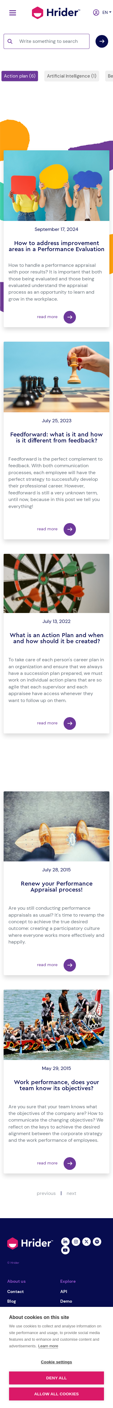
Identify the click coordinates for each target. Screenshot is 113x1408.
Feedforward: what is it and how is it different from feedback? (56, 438)
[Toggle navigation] (11, 12)
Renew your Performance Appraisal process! (57, 887)
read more (56, 317)
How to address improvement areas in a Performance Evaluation (57, 246)
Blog (11, 1301)
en (103, 12)
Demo (66, 1301)
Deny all (56, 1378)
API (63, 1291)
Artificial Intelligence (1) (71, 76)
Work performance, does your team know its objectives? (56, 1085)
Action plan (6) (20, 76)
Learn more (48, 1346)
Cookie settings (56, 1362)
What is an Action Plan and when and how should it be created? (57, 638)
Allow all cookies (56, 1394)
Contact (15, 1291)
